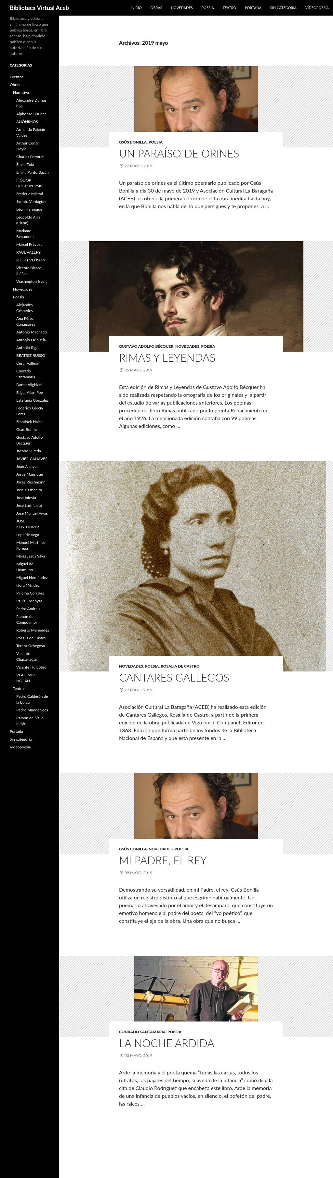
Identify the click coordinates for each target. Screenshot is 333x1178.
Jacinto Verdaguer (31, 201)
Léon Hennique (29, 209)
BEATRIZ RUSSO (30, 355)
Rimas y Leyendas (167, 357)
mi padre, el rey (163, 860)
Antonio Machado (31, 332)
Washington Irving (31, 281)
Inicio (136, 8)
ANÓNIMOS (27, 121)
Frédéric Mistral (29, 193)
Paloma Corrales (30, 593)
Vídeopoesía (317, 8)
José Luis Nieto (29, 505)
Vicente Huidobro (31, 667)
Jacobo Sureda (28, 450)
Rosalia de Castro (180, 666)
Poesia (208, 8)
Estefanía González (32, 400)
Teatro (229, 8)
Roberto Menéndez (32, 630)
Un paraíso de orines (179, 153)
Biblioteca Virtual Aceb (39, 7)
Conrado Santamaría (142, 1031)
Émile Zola (25, 164)
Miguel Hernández (32, 577)
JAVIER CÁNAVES (31, 458)
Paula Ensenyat (29, 600)
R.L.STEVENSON (30, 259)
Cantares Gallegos (174, 677)
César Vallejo (27, 363)
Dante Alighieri (29, 384)
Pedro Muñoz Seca (32, 710)
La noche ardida (166, 1042)
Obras (156, 8)
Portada (253, 8)
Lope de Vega (27, 534)
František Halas (29, 421)
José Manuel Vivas (32, 513)
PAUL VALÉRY (28, 252)
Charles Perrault (30, 156)
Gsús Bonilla (133, 142)
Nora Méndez (28, 585)
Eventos (16, 76)
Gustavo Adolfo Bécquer (146, 346)
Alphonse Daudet (31, 113)
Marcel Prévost (29, 244)
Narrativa (21, 92)
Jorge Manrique (29, 474)
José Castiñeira (29, 489)
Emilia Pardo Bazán (32, 172)
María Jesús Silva (30, 556)
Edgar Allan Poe (29, 392)
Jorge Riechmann (31, 482)
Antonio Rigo (27, 347)
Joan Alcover (27, 466)
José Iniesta (26, 497)
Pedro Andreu (28, 608)
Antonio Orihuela (31, 339)
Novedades (182, 8)
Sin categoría (283, 8)
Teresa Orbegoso (30, 645)
